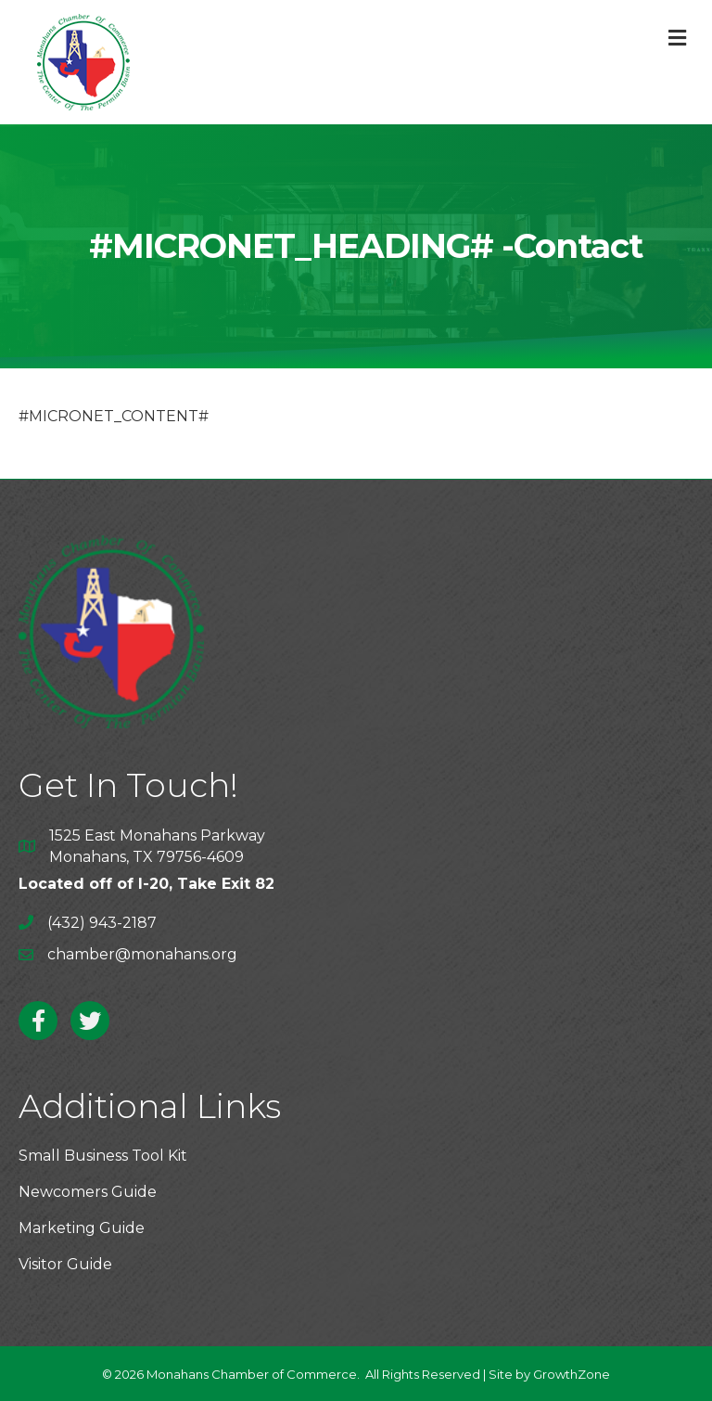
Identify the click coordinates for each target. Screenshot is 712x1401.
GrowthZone (571, 1374)
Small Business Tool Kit (103, 1155)
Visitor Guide (65, 1264)
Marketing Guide (82, 1228)
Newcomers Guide (88, 1192)
